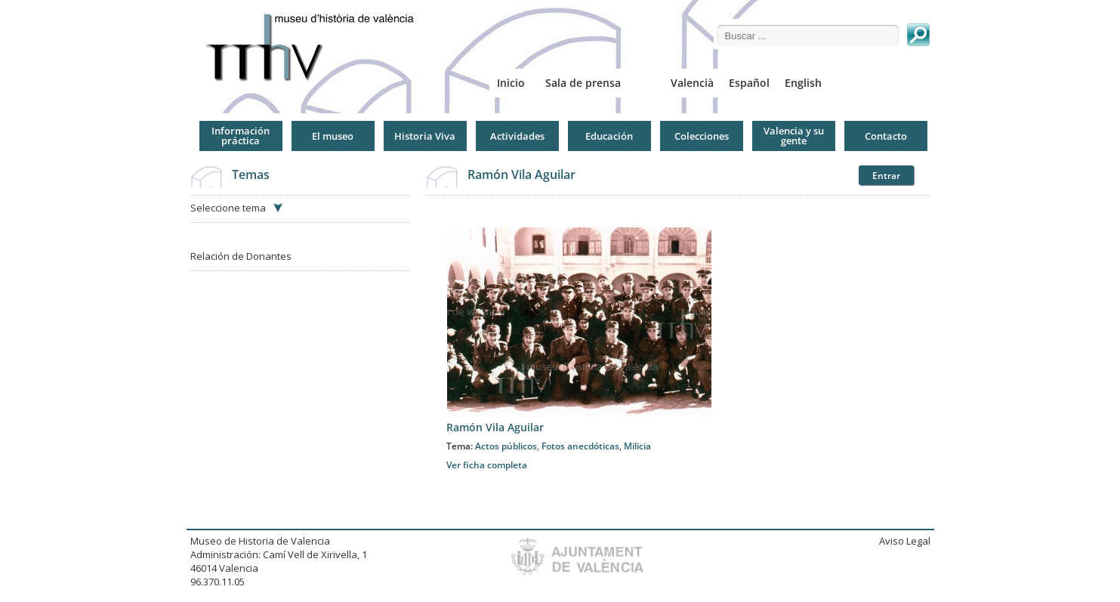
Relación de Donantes (241, 256)
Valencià (692, 83)
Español (749, 83)
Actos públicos (506, 446)
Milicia (637, 446)
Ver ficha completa (486, 464)
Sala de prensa (583, 83)
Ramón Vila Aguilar (521, 174)
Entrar (886, 175)
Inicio (511, 83)
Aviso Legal (904, 541)
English (803, 83)
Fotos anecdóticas (580, 446)
